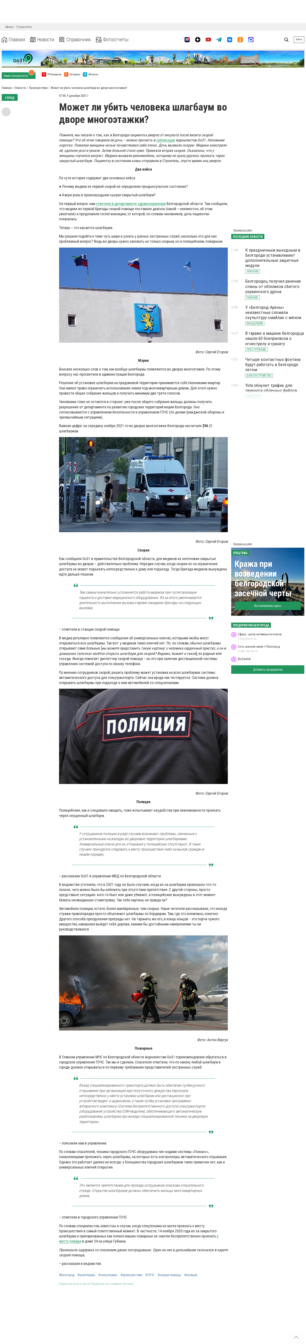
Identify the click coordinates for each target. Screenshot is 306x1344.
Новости (42, 40)
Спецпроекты (24, 27)
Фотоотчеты (112, 40)
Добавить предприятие (268, 669)
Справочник (75, 40)
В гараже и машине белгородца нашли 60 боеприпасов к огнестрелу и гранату (274, 338)
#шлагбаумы (86, 1275)
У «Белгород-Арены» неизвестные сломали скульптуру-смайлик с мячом (273, 312)
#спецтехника (107, 1275)
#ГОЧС (149, 1275)
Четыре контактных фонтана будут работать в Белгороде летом (272, 364)
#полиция (190, 1275)
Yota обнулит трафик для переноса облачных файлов (271, 388)
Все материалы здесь (267, 605)
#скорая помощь (169, 1275)
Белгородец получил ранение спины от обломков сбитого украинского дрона (273, 286)
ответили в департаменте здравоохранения (131, 203)
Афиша (9, 27)
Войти (299, 39)
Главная (13, 40)
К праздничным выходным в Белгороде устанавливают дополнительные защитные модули (272, 258)
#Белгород (66, 1275)
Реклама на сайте (242, 230)
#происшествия (131, 1275)
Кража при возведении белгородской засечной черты (263, 578)
